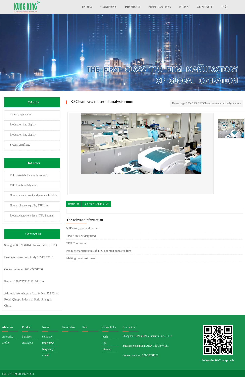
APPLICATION (160, 6)
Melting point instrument (81, 258)
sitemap (106, 349)
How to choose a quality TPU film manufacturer (26, 207)
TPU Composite (76, 243)
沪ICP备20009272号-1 (21, 374)
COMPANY (108, 6)
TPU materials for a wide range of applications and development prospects (26, 177)
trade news (48, 342)
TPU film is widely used (23, 185)
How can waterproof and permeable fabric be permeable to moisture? (30, 197)
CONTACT (204, 6)
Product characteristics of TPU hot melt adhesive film (29, 217)
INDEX (87, 6)
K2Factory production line (82, 228)
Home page (178, 103)
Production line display (23, 124)
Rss (104, 342)
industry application (21, 114)
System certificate (20, 144)
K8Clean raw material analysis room (220, 103)
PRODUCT (133, 6)
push (105, 336)
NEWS (184, 6)
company (47, 336)
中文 (223, 6)
